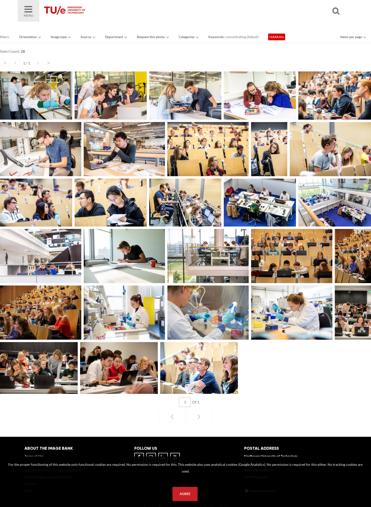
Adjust (253, 37)
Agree (185, 494)
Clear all (276, 36)
